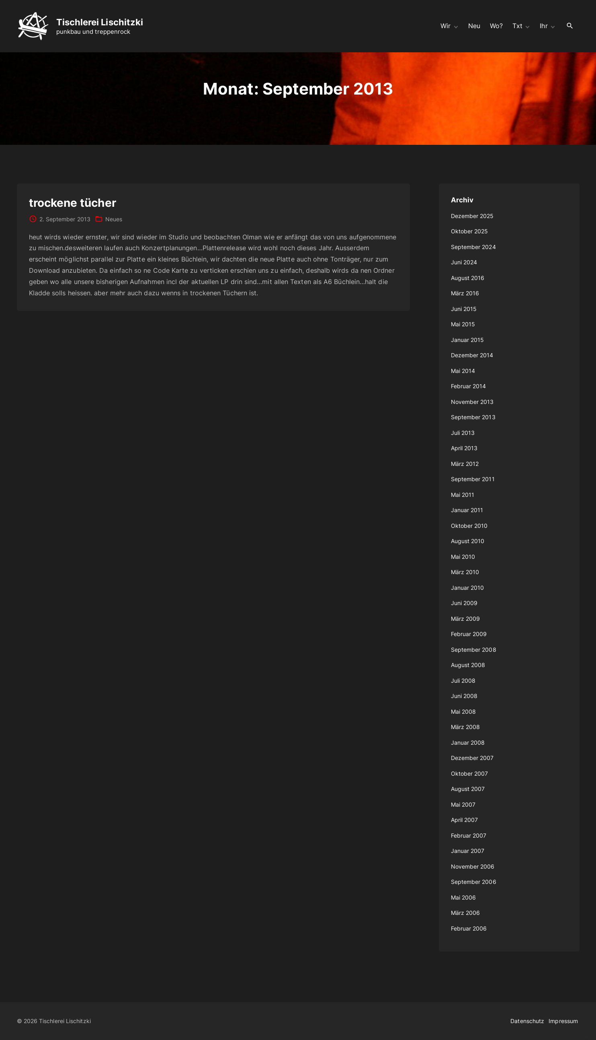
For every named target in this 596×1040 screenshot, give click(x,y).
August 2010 (468, 541)
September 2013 (473, 417)
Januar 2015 (467, 339)
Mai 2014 (463, 370)
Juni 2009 (464, 602)
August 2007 (468, 788)
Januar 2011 (467, 510)
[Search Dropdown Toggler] (569, 26)
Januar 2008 (468, 742)
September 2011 (473, 479)
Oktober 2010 (469, 525)
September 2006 (473, 881)
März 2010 (465, 571)
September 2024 (473, 246)
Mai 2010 (463, 556)
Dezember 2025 (472, 215)
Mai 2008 (463, 711)
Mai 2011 (463, 494)
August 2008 (468, 664)
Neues (113, 219)
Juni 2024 (464, 262)
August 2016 (468, 277)
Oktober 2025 (469, 231)
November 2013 (472, 401)
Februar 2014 (468, 386)
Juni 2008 (464, 695)
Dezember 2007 (472, 757)
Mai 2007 (463, 804)
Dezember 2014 (472, 355)
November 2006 (473, 866)
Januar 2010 (467, 587)
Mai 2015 (463, 324)
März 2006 (465, 912)
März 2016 (465, 293)
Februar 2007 (469, 835)
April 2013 (464, 448)
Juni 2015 (464, 308)
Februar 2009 (469, 633)
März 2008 (465, 726)
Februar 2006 (469, 928)
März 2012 (465, 463)
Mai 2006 (463, 897)
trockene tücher (72, 203)
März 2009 (465, 618)
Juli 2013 (463, 432)
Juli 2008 (463, 680)
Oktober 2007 (469, 773)
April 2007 (464, 819)
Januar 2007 (468, 850)
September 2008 (473, 649)
